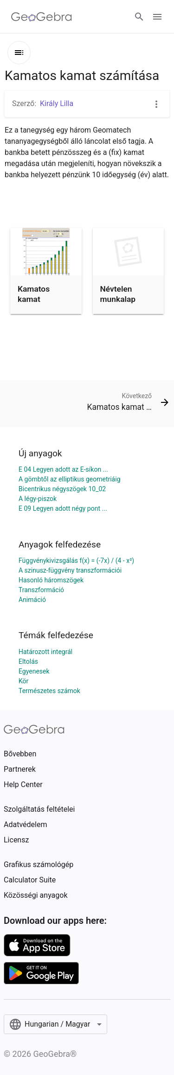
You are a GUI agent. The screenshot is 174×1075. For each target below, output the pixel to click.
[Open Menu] (157, 16)
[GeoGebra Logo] (41, 16)
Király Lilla (56, 103)
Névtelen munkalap (118, 294)
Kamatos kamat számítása (36, 299)
